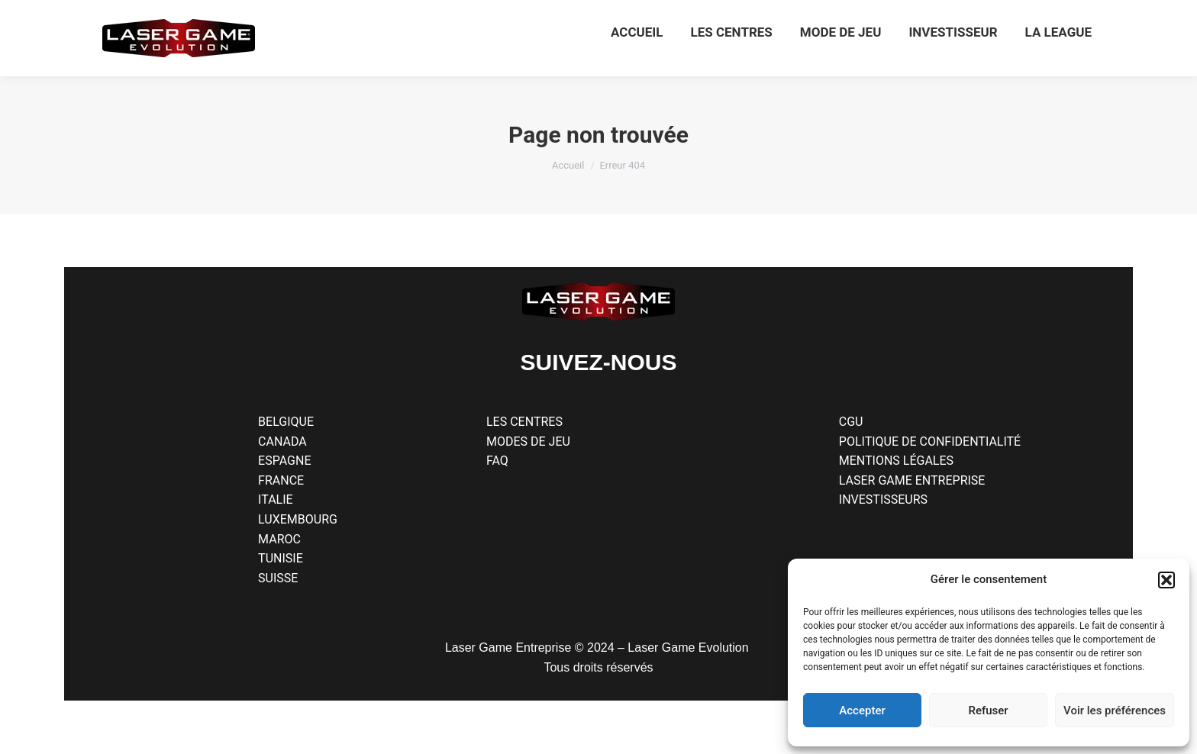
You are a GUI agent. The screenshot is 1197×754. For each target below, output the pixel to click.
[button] (1166, 580)
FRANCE (281, 480)
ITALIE (275, 499)
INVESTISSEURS (883, 499)
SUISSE (278, 578)
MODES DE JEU (528, 441)
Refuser (988, 710)
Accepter (862, 710)
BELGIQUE (286, 421)
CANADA (282, 441)
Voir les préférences (1114, 710)
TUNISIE (280, 558)
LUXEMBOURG (297, 519)
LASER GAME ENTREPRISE (912, 480)
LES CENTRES (524, 421)
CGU (851, 421)
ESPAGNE (284, 460)
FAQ (497, 460)
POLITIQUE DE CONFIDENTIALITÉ (930, 441)
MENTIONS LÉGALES (896, 460)
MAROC (279, 539)
